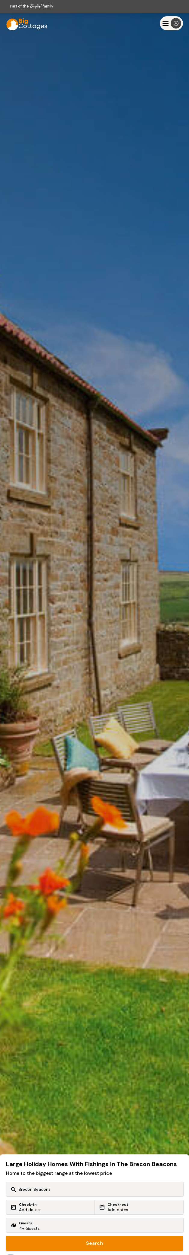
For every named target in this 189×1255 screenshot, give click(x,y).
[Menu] (171, 23)
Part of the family (31, 6)
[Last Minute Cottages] (24, 23)
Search (94, 1243)
